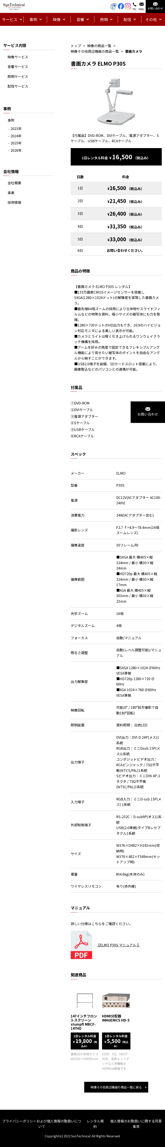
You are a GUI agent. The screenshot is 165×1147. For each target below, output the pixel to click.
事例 (11, 120)
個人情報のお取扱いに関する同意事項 (136, 1123)
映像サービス (18, 56)
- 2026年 (15, 150)
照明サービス (18, 76)
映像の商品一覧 (99, 45)
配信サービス (18, 86)
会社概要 (14, 182)
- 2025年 (15, 143)
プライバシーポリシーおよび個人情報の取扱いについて (41, 1123)
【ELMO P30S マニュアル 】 (118, 944)
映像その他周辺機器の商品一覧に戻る (116, 1087)
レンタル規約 (95, 1123)
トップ (76, 45)
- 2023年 (15, 128)
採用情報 (14, 202)
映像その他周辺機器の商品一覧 (95, 51)
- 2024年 (15, 135)
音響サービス (18, 66)
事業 (11, 192)
